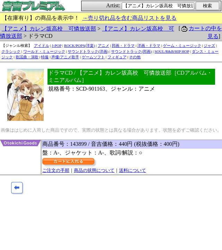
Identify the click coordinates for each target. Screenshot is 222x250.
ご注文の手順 (55, 170)
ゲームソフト (93, 57)
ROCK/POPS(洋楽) (79, 45)
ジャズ (209, 45)
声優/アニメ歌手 (65, 57)
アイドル (41, 45)
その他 (134, 57)
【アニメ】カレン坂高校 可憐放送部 (49, 29)
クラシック (10, 51)
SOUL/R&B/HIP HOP (171, 51)
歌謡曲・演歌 (27, 57)
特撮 (45, 57)
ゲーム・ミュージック (182, 45)
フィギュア (117, 57)
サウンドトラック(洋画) (88, 51)
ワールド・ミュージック (44, 51)
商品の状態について (94, 170)
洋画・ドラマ (148, 45)
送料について (132, 170)
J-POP (56, 45)
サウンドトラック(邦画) (131, 51)
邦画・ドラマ (123, 45)
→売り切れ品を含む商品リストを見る (129, 18)
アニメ (103, 45)
